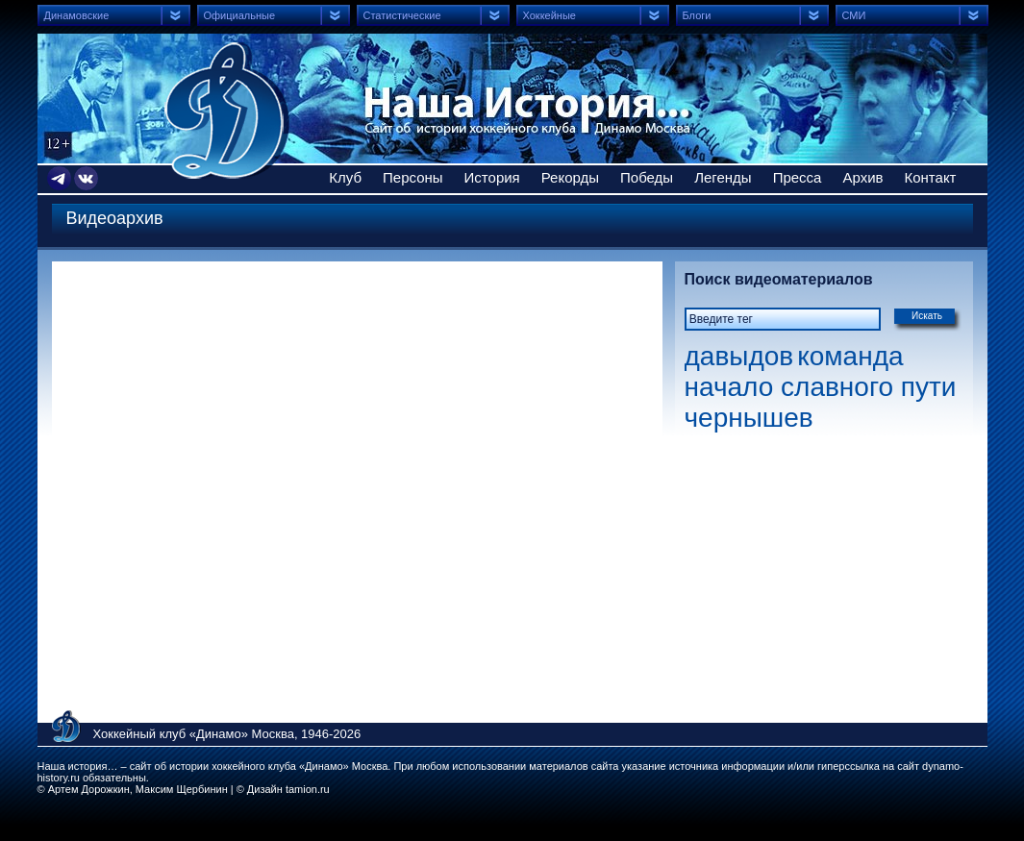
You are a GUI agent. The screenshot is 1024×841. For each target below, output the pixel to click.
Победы (646, 177)
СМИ (854, 15)
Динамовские (77, 15)
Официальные (240, 15)
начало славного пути (821, 387)
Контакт (930, 177)
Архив (862, 177)
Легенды (723, 177)
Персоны (413, 177)
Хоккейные (549, 15)
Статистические (402, 15)
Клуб (345, 177)
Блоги (697, 15)
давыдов (739, 356)
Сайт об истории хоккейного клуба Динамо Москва (226, 110)
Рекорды (570, 177)
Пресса (797, 177)
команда (850, 356)
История (492, 177)
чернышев (749, 418)
